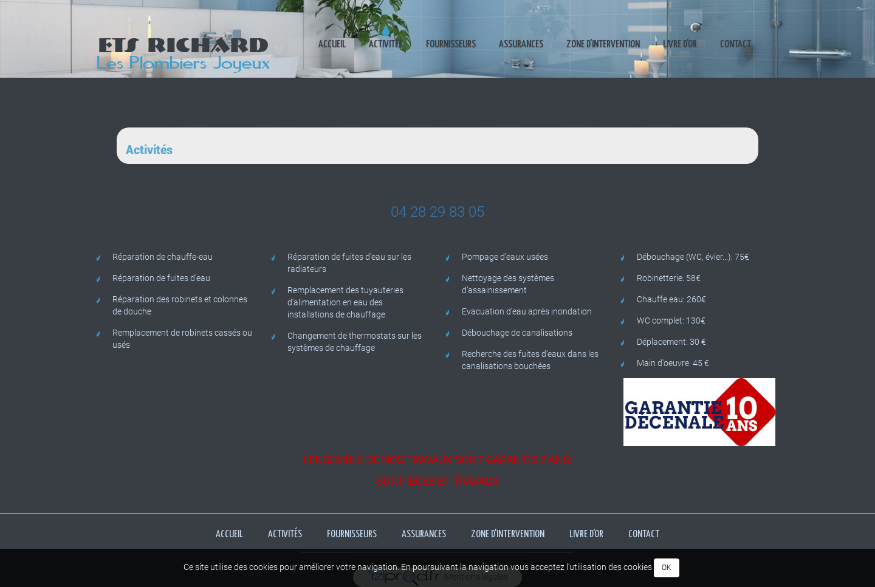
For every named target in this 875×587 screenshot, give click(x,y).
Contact (735, 44)
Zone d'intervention (603, 44)
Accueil (332, 44)
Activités (386, 44)
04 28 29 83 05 (437, 211)
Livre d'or (680, 44)
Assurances (521, 44)
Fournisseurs (451, 44)
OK (666, 567)
